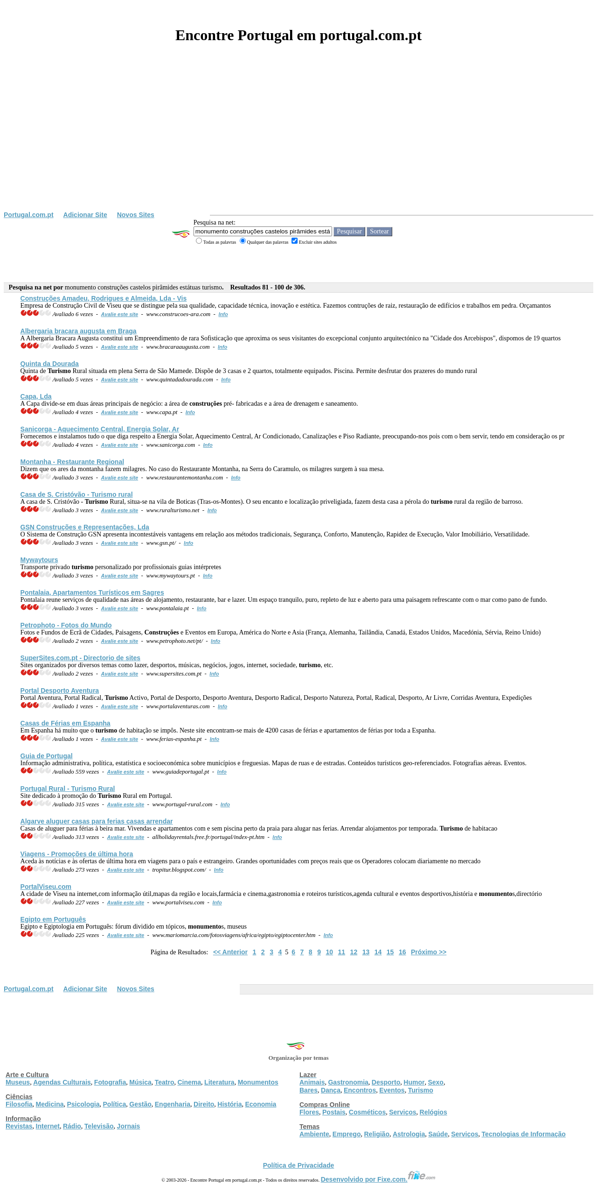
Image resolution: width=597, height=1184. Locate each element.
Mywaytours (39, 560)
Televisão (99, 1126)
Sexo (435, 1082)
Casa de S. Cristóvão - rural (77, 494)
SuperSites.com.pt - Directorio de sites (81, 658)
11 (342, 952)
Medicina (50, 1104)
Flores (309, 1112)
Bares (308, 1090)
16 (402, 952)
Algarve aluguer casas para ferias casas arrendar (97, 821)
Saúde (438, 1134)
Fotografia (110, 1082)
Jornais (128, 1126)
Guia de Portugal (47, 756)
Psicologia (83, 1104)
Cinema (189, 1082)
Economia (260, 1104)
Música (140, 1082)
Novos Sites (135, 214)
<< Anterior (230, 952)
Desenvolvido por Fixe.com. (378, 1179)
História (229, 1104)
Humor (413, 1082)
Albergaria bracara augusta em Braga (79, 331)
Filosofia (19, 1104)
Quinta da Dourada (50, 363)
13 (366, 952)
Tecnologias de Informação (524, 1134)
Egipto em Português (53, 919)
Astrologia (409, 1134)
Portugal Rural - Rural (68, 788)
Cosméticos (367, 1112)
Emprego (347, 1134)
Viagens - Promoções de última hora (77, 854)
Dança (330, 1090)
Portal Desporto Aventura (60, 690)
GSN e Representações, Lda (85, 527)
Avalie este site (120, 314)
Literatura (219, 1082)
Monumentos (258, 1082)
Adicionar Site (85, 214)
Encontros (360, 1090)
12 (354, 952)
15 (390, 952)
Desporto (386, 1082)
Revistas (19, 1126)
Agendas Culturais (62, 1082)
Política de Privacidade (298, 1165)
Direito (204, 1104)
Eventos (391, 1090)
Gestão (140, 1104)
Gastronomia (348, 1082)
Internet (48, 1126)
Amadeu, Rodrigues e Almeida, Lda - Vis (104, 298)
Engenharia (172, 1104)
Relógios (433, 1112)
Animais (312, 1082)
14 (378, 952)
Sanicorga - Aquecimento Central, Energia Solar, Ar (100, 429)
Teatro (164, 1082)
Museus (18, 1082)
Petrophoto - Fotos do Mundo (66, 625)
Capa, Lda (36, 396)
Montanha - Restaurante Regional (72, 461)
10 (329, 952)
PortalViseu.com (46, 886)
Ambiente (314, 1134)
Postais (334, 1112)
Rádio (72, 1126)
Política (114, 1104)
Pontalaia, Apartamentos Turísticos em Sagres (92, 592)
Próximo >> (428, 952)
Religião (376, 1134)
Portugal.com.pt (29, 214)
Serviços (402, 1112)
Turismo (420, 1090)
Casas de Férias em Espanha (66, 723)
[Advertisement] (298, 141)
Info (223, 314)
